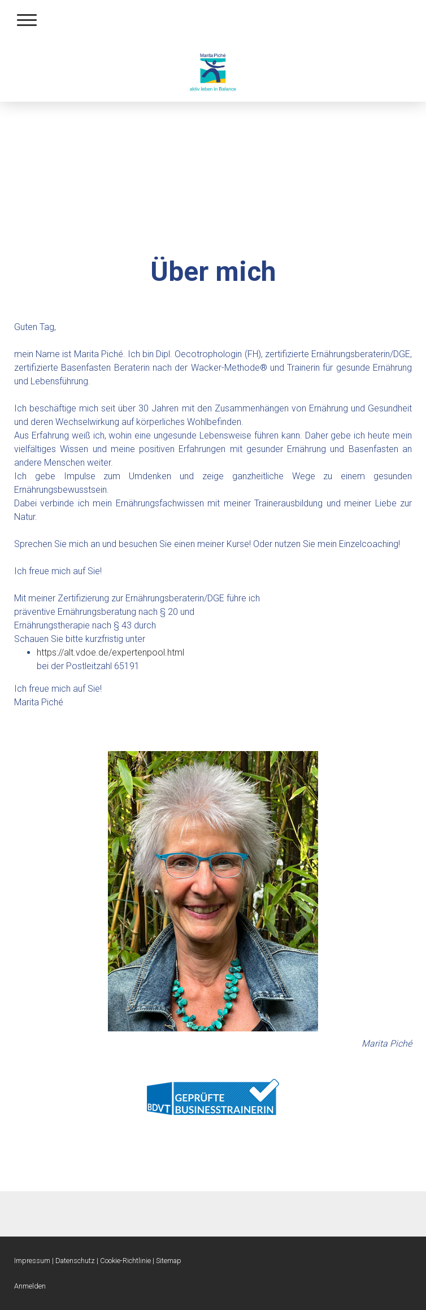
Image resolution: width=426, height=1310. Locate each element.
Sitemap (168, 1260)
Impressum (32, 1260)
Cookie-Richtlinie (125, 1260)
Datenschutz (75, 1260)
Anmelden (30, 1286)
